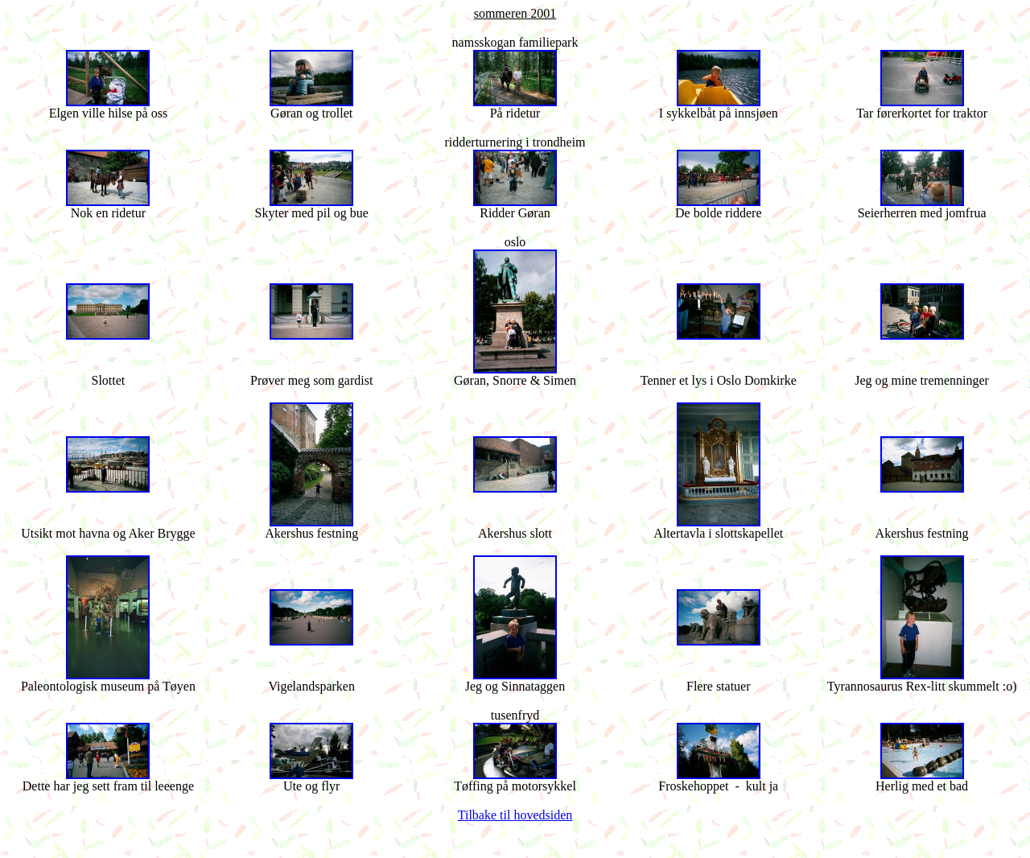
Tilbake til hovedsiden (515, 815)
